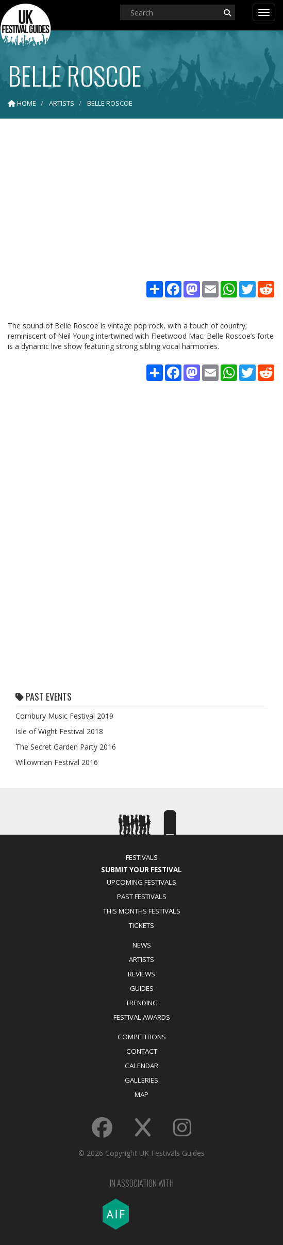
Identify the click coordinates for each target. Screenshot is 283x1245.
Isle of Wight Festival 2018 (59, 731)
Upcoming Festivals (141, 882)
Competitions (142, 1036)
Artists (141, 959)
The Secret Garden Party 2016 (65, 747)
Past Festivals (142, 896)
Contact (141, 1051)
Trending (142, 1002)
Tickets (141, 925)
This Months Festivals (141, 911)
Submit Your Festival (141, 869)
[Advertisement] (141, 201)
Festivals (142, 857)
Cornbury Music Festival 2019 (64, 716)
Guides (142, 988)
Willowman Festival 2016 (56, 762)
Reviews (141, 973)
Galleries (141, 1080)
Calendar (141, 1065)
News (141, 945)
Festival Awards (141, 1017)
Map (141, 1094)
